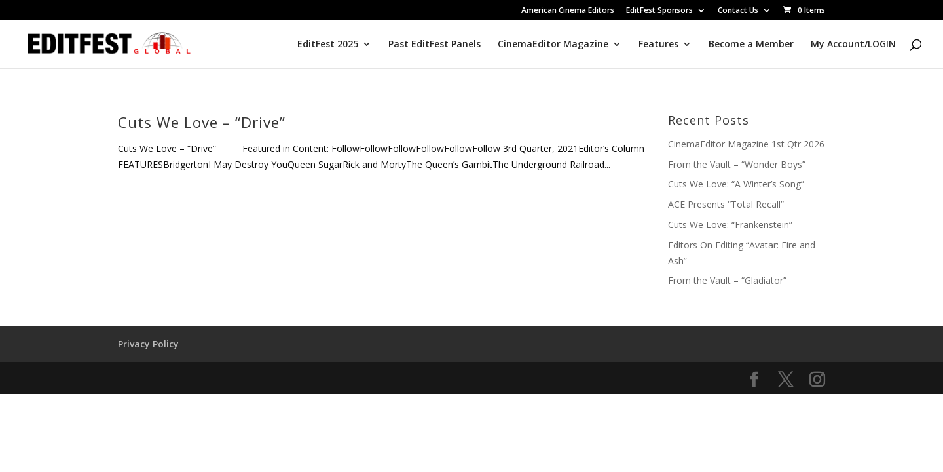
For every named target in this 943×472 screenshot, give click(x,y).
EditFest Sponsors (659, 11)
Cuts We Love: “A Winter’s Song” (736, 184)
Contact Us (738, 11)
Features (658, 44)
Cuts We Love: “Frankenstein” (730, 224)
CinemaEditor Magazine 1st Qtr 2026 (746, 144)
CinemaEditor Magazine (553, 44)
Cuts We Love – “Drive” (202, 122)
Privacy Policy (148, 344)
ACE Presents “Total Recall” (726, 204)
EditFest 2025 (327, 44)
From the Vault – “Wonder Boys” (736, 164)
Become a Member (751, 44)
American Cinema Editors (567, 11)
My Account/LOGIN (853, 44)
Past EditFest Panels (434, 44)
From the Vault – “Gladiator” (727, 280)
